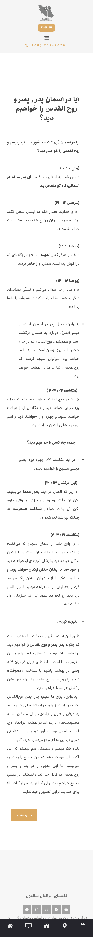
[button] (47, 38)
